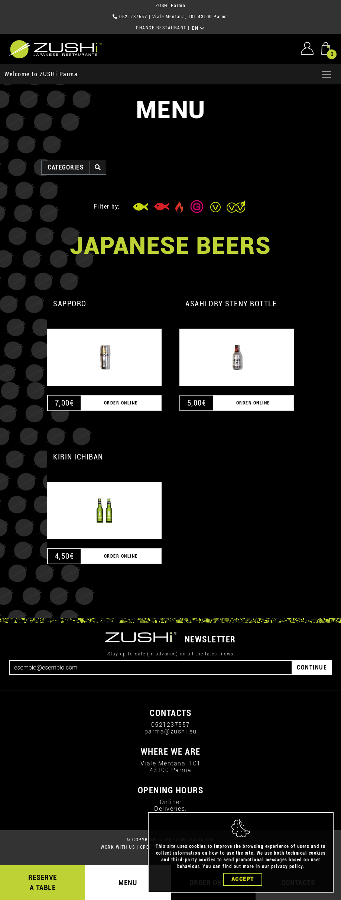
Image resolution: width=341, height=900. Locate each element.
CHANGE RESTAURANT (161, 27)
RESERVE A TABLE (42, 882)
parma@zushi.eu (170, 731)
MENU (127, 883)
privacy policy (287, 866)
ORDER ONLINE (121, 403)
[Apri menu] (326, 74)
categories (66, 167)
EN (198, 28)
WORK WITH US (118, 847)
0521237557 (133, 16)
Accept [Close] (242, 879)
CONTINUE (312, 667)
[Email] (150, 667)
